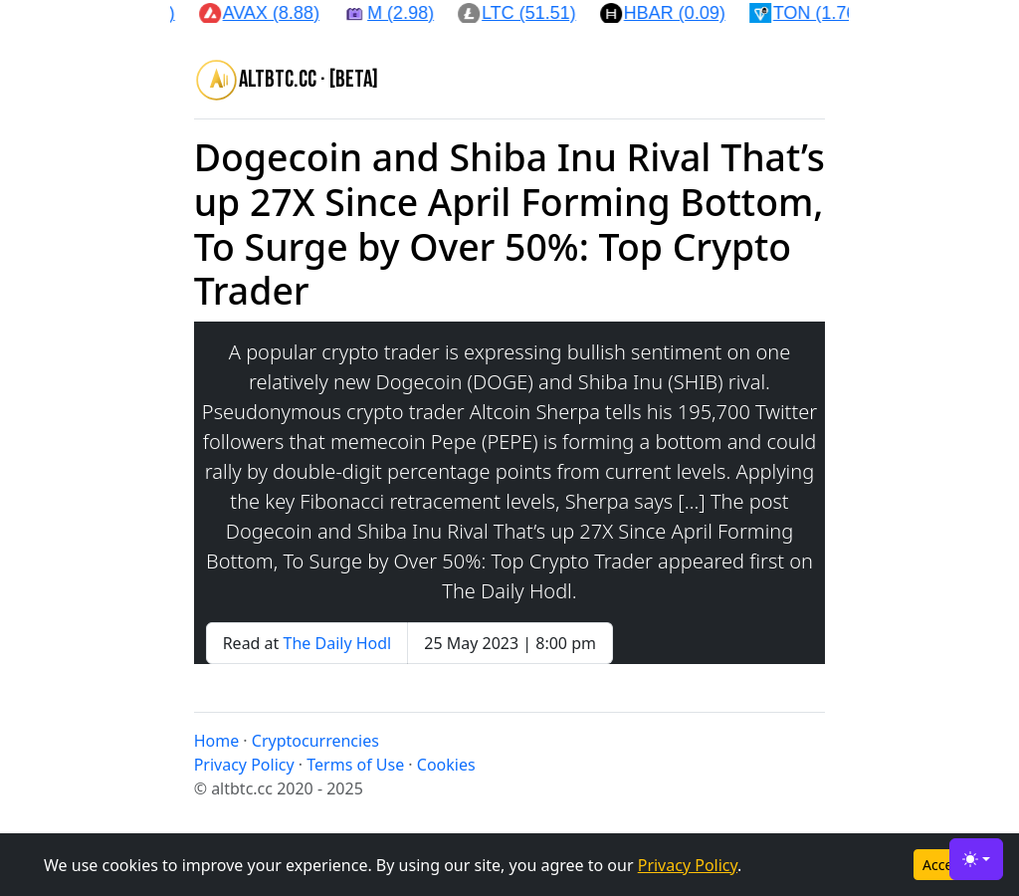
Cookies (446, 765)
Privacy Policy (687, 865)
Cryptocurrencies (315, 741)
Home (217, 741)
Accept (944, 864)
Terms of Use (355, 765)
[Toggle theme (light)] (976, 859)
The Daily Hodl (338, 643)
